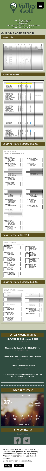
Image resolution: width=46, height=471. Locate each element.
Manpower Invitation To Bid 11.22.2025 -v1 (22, 348)
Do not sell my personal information (17, 461)
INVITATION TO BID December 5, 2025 (22, 339)
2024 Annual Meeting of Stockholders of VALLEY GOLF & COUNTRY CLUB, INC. (22, 375)
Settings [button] (8, 465)
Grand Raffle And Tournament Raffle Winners (22, 357)
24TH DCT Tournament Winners (22, 366)
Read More (19, 465)
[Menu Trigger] (40, 5)
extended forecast (22, 424)
